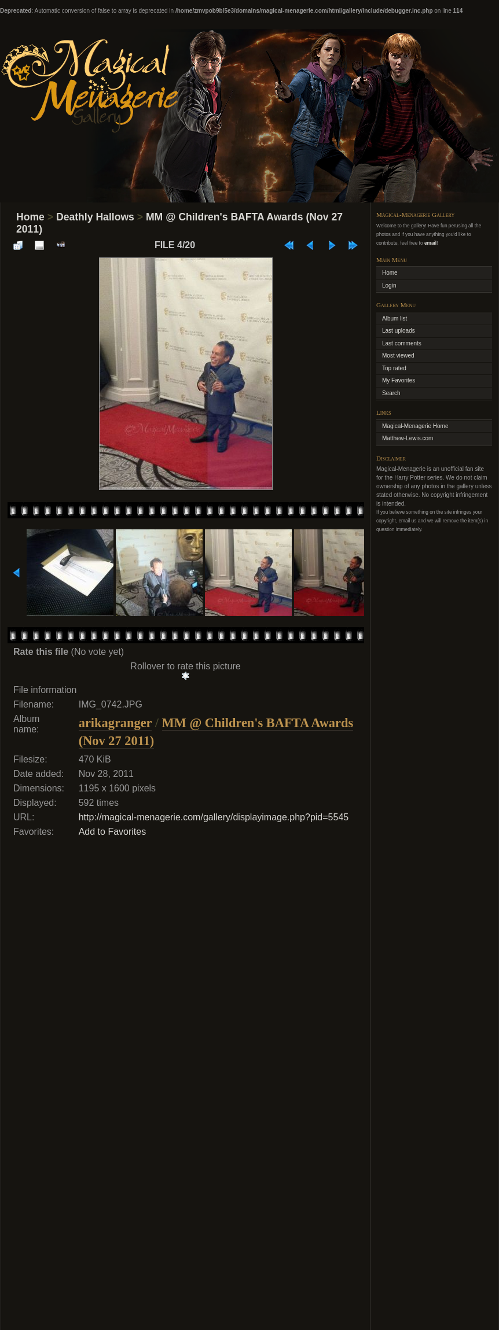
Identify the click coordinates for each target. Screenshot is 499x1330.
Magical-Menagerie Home (415, 426)
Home (30, 217)
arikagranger (115, 723)
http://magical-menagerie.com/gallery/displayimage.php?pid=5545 (214, 817)
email (430, 243)
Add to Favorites (112, 832)
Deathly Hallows (95, 217)
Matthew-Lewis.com (407, 438)
